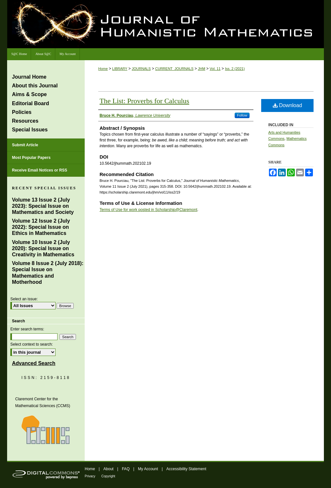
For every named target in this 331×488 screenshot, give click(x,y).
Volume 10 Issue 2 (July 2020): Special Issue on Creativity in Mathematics (43, 248)
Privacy (90, 476)
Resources (25, 121)
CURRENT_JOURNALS (174, 69)
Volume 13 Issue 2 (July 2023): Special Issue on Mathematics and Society (43, 206)
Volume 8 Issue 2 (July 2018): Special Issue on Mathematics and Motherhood (47, 273)
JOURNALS (141, 69)
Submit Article (25, 145)
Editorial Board (30, 103)
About (109, 469)
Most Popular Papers (31, 157)
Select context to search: (31, 344)
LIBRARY (119, 69)
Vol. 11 (215, 69)
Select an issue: (24, 299)
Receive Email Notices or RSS (39, 170)
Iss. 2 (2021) (235, 69)
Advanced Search (33, 363)
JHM (201, 69)
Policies (21, 112)
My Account (148, 469)
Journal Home (29, 77)
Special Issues (30, 129)
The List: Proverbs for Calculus (144, 101)
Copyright (108, 476)
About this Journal (35, 85)
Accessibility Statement (186, 469)
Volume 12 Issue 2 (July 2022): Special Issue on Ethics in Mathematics (41, 227)
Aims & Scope (29, 94)
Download (287, 105)
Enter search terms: (27, 329)
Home (103, 69)
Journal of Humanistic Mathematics (222, 25)
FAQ (126, 469)
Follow (242, 115)
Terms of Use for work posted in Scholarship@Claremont (148, 209)
